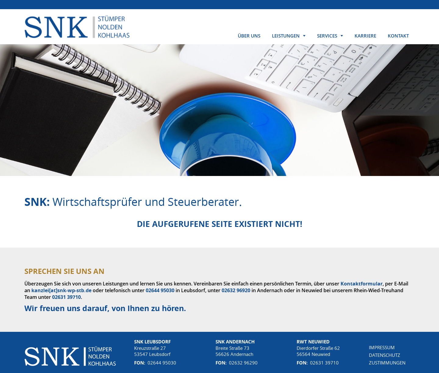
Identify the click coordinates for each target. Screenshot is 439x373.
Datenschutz (384, 355)
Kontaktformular (362, 283)
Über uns (249, 36)
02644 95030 (160, 290)
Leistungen (286, 36)
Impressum (382, 347)
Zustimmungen (387, 363)
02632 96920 (236, 290)
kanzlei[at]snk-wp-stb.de (61, 290)
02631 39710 (66, 297)
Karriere (365, 36)
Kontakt (398, 36)
